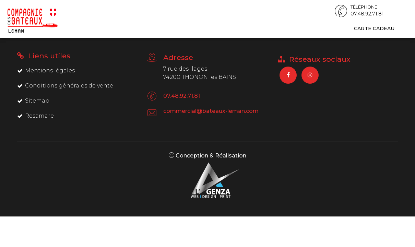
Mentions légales (46, 70)
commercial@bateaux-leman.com (211, 111)
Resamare (35, 116)
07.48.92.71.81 (181, 96)
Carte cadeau (374, 28)
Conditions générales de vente (65, 85)
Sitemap (33, 100)
